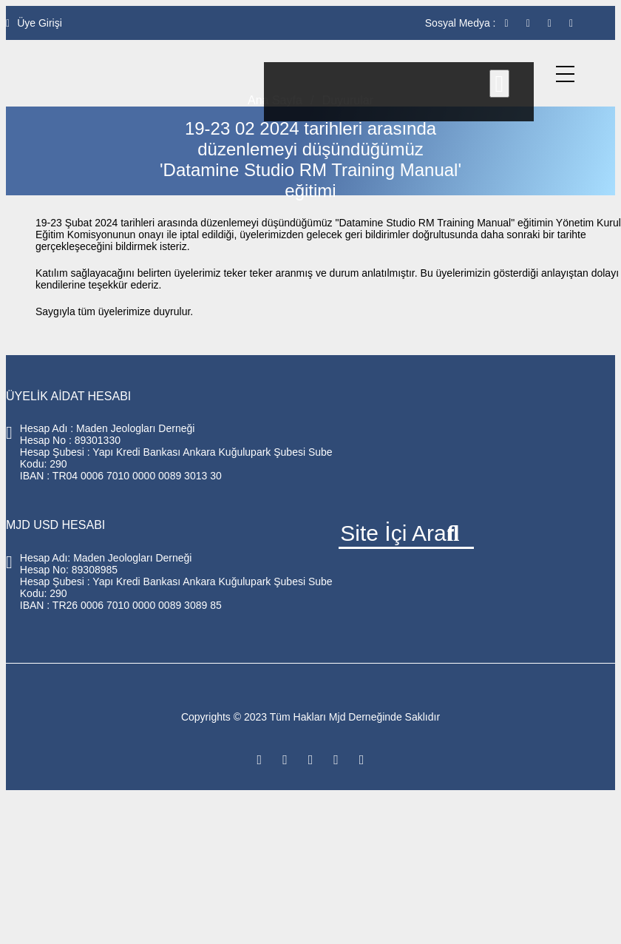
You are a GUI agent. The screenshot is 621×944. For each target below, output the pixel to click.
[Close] (499, 84)
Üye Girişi (34, 23)
